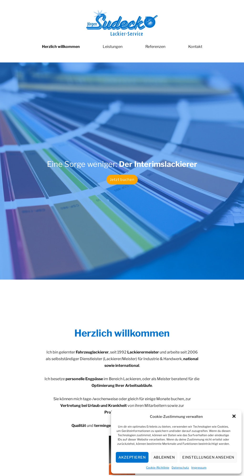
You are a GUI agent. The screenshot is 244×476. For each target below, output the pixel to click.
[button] (234, 417)
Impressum (198, 467)
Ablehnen (164, 457)
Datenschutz (180, 467)
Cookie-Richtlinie (157, 467)
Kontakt (195, 46)
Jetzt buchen (122, 179)
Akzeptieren (132, 457)
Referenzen (155, 46)
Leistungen (112, 46)
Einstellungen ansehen (208, 457)
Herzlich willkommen (61, 46)
